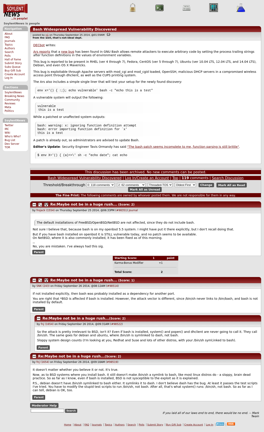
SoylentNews (15, 12)
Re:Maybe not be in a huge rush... (83, 207)
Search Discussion (227, 181)
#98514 (112, 289)
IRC (7, 129)
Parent (39, 255)
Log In (9, 77)
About (8, 33)
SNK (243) (43, 289)
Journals (10, 41)
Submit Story (13, 63)
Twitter (9, 125)
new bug (67, 51)
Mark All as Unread (145, 192)
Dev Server (12, 143)
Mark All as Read (231, 188)
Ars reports (41, 51)
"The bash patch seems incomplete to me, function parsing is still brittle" (183, 149)
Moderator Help (44, 408)
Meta (8, 107)
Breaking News (14, 96)
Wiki (7, 132)
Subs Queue (13, 66)
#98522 (116, 327)
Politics (9, 110)
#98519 (112, 365)
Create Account (15, 74)
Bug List (10, 140)
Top (175, 181)
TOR (7, 147)
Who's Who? (13, 136)
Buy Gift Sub (13, 70)
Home (67, 427)
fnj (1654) (47, 327)
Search (9, 52)
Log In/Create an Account (147, 181)
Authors (10, 48)
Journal (133, 213)
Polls (7, 55)
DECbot (39, 45)
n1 (47, 35)
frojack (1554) (45, 213)
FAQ (7, 37)
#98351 (121, 213)
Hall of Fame (13, 59)
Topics (9, 44)
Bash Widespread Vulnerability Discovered (75, 29)
